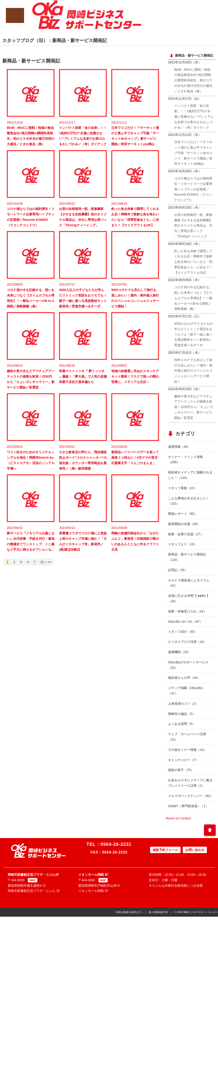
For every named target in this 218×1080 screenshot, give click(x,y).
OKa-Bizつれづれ (185, 621)
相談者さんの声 (184, 677)
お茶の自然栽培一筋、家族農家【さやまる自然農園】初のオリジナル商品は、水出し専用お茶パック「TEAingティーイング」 (193, 225)
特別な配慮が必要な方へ (129, 912)
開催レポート (182, 513)
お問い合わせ (194, 850)
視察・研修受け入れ (187, 611)
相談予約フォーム (165, 850)
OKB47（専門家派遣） (188, 806)
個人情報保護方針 (158, 912)
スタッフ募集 (182, 488)
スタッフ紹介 (182, 631)
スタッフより (182, 544)
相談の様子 (181, 770)
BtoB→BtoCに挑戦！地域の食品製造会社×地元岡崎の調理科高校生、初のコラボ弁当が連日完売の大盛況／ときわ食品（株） (193, 80)
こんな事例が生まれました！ (188, 500)
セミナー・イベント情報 (185, 459)
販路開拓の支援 (184, 524)
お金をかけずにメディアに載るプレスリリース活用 (190, 782)
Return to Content (178, 818)
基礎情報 (179, 446)
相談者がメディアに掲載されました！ (190, 475)
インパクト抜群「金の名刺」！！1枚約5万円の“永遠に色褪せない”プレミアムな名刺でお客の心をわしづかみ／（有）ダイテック (193, 116)
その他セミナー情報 (187, 750)
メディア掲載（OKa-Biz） (186, 690)
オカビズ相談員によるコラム (188, 582)
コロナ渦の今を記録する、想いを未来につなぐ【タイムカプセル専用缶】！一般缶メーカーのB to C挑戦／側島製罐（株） (193, 298)
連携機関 (179, 652)
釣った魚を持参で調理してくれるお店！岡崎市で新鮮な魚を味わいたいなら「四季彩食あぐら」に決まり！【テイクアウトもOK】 (193, 261)
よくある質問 (181, 724)
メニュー (15, 15)
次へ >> (45, 562)
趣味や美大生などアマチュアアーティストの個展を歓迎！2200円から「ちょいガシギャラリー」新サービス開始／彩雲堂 (193, 407)
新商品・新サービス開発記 (187, 557)
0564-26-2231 (116, 844)
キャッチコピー (183, 760)
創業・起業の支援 (185, 534)
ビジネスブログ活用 (187, 642)
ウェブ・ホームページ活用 (187, 736)
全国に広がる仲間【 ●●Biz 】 (189, 598)
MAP (33, 880)
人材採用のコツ (183, 703)
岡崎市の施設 (181, 714)
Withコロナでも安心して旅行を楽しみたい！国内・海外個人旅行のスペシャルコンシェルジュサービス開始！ (193, 370)
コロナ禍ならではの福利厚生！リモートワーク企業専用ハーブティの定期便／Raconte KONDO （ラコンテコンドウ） (193, 189)
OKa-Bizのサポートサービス (188, 664)
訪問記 (178, 570)
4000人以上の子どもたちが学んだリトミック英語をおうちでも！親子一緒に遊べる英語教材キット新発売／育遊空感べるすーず (193, 334)
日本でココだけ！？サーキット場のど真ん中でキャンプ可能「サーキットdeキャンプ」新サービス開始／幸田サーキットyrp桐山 (193, 152)
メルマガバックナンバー (190, 796)
